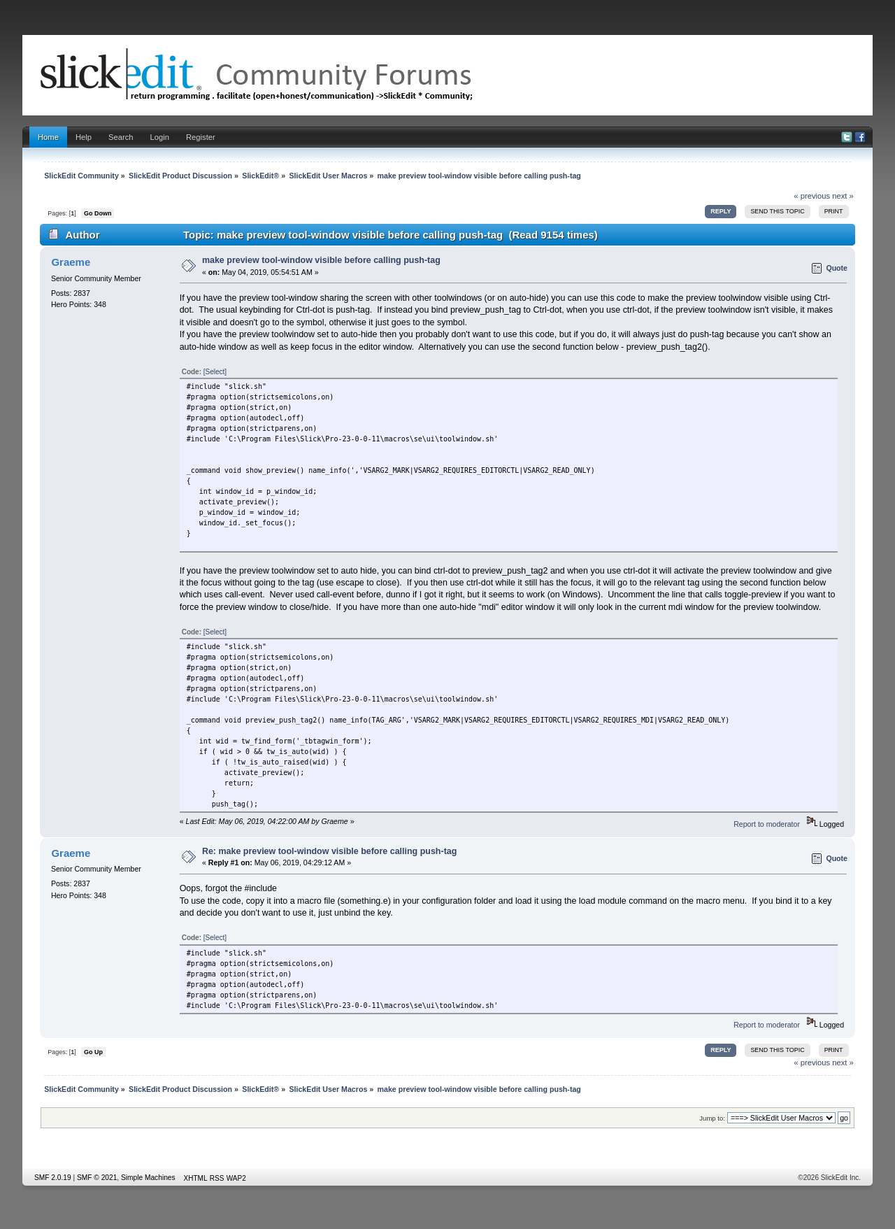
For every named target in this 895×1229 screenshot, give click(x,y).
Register (200, 137)
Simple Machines (148, 1177)
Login (159, 137)
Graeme (70, 262)
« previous (812, 196)
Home (48, 137)
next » (843, 196)
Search (121, 137)
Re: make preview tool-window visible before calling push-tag (329, 851)
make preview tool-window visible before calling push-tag (321, 260)
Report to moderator (766, 824)
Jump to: (712, 1118)
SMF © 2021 (97, 1177)
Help (84, 137)
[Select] (215, 372)
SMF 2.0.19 (52, 1177)
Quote (836, 268)
